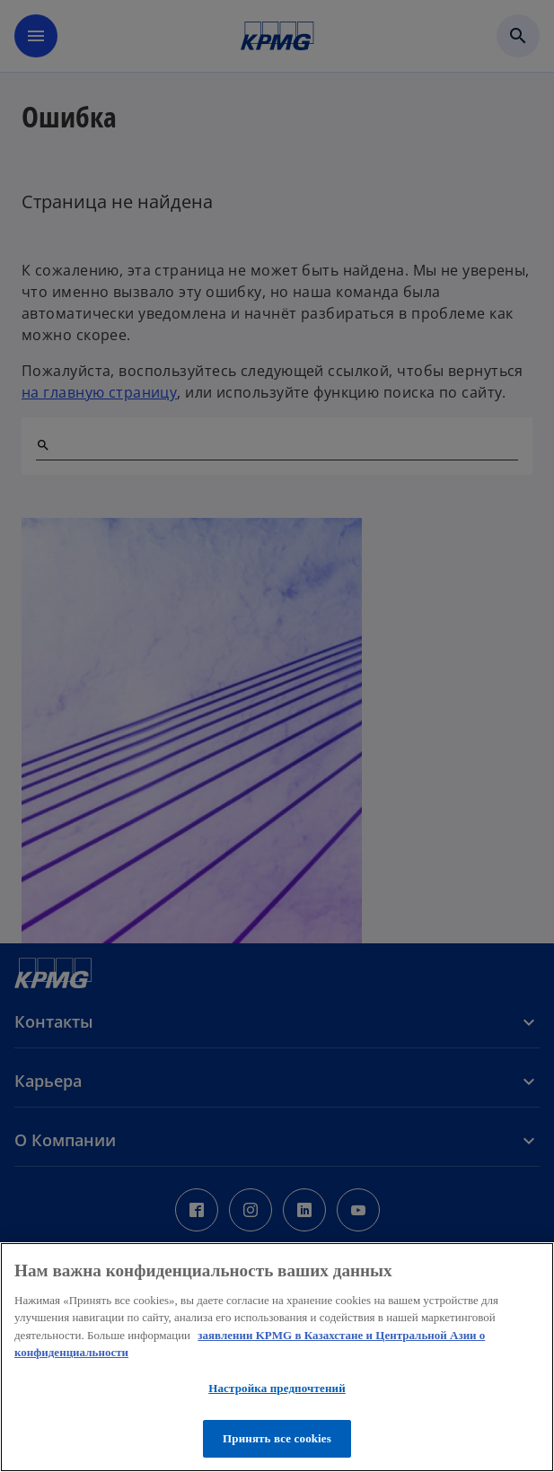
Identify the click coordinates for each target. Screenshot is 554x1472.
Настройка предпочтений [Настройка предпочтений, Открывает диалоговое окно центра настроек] (277, 1388)
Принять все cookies (277, 1438)
